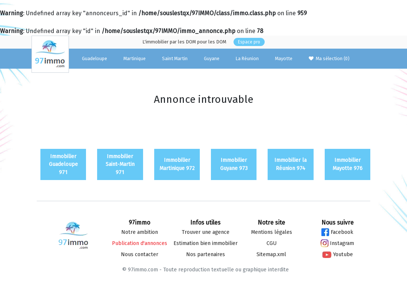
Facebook (337, 232)
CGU (272, 243)
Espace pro (249, 42)
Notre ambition (139, 232)
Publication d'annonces (139, 243)
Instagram (337, 243)
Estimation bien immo (205, 243)
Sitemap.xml (271, 254)
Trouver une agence (205, 232)
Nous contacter (139, 254)
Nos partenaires (205, 254)
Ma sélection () (329, 58)
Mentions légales (271, 232)
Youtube (337, 254)
